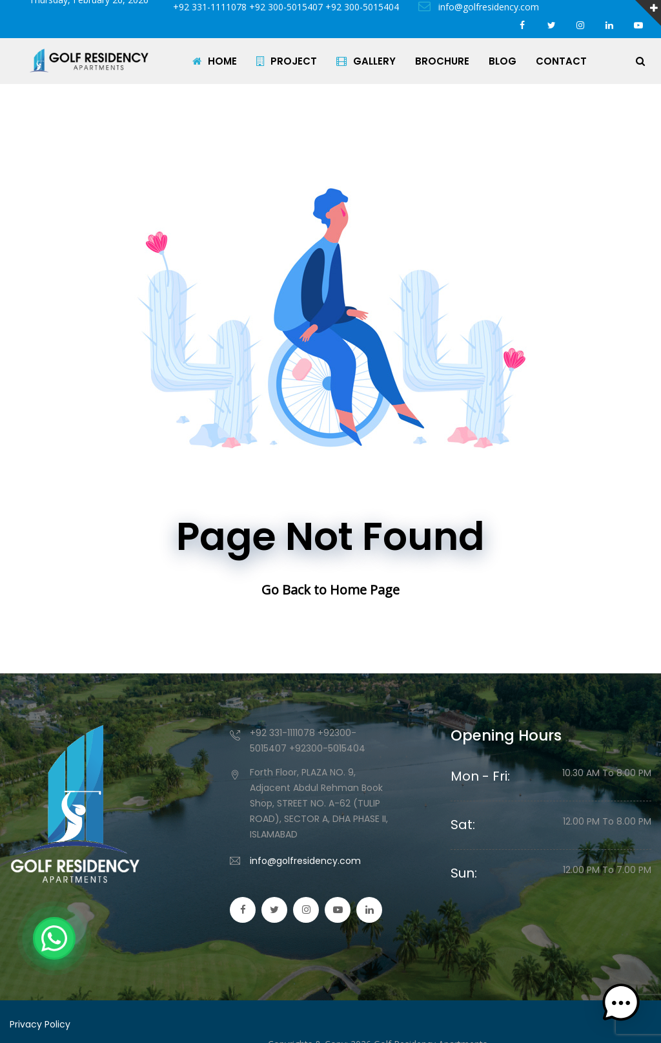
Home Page (365, 589)
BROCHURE (442, 61)
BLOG (502, 61)
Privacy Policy (40, 1024)
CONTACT (561, 61)
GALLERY (366, 61)
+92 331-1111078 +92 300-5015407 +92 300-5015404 (283, 7)
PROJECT (286, 61)
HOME (214, 61)
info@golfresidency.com (478, 7)
